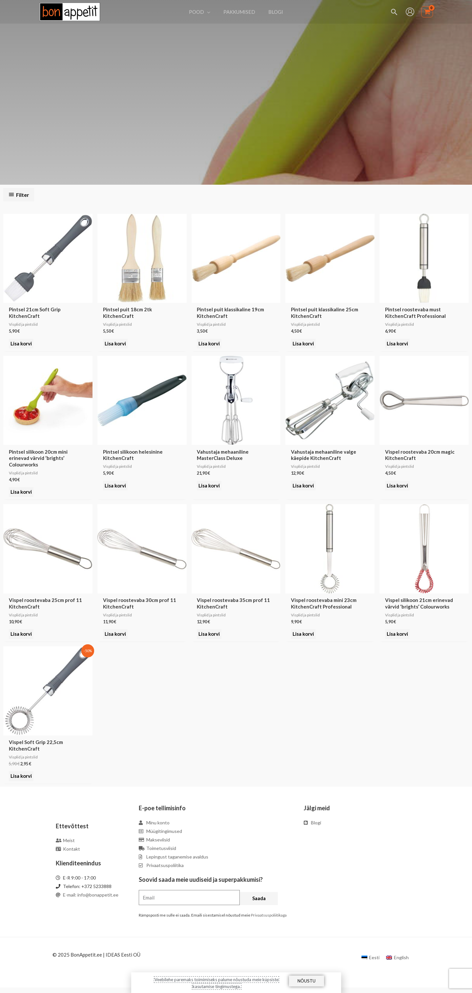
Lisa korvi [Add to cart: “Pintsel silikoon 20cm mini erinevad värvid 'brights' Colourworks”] (21, 494)
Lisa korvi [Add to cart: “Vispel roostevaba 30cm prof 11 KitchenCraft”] (115, 638)
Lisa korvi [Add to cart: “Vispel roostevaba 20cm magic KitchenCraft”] (397, 488)
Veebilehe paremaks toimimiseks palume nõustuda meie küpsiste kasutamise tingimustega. (216, 982)
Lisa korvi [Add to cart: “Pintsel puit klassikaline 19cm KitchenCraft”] (209, 345)
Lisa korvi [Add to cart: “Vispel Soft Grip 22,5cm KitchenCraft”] (21, 781)
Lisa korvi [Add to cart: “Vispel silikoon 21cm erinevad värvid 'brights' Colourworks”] (397, 638)
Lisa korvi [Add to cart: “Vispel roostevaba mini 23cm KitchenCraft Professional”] (303, 638)
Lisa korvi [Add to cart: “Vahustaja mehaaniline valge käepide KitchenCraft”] (303, 488)
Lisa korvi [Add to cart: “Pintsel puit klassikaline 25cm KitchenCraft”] (303, 345)
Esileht (203, 110)
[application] (210, 12)
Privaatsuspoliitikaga (269, 920)
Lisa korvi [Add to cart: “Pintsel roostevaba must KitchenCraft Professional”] (397, 345)
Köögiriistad (226, 110)
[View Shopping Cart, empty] (427, 12)
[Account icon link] (410, 11)
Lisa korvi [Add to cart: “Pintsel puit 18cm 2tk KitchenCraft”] (115, 345)
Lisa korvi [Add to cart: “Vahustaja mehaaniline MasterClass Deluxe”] (209, 488)
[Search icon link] (394, 12)
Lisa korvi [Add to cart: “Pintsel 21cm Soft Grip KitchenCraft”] (21, 345)
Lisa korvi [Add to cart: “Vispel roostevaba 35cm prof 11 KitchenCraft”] (209, 638)
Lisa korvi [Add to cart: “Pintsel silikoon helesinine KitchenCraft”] (115, 488)
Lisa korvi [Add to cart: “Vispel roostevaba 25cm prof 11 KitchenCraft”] (21, 638)
